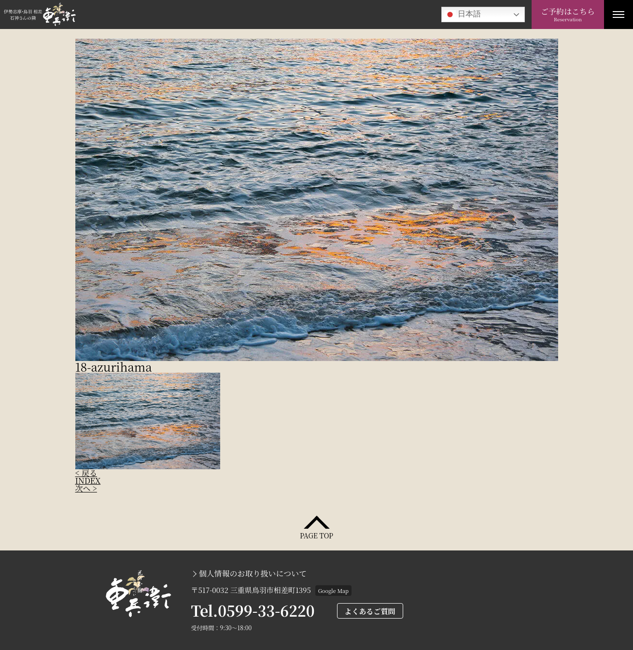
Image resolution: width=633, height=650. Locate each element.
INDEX (88, 480)
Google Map (333, 590)
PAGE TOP (316, 535)
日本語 (462, 14)
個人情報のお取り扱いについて (253, 574)
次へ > (86, 488)
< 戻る (86, 472)
